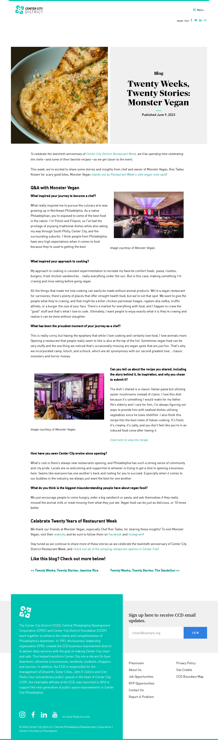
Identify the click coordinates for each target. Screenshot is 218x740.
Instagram (135, 534)
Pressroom (136, 663)
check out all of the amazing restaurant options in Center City (115, 549)
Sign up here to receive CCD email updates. (162, 618)
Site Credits (184, 670)
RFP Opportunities (141, 683)
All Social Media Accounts (76, 716)
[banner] (109, 12)
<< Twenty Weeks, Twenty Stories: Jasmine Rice (64, 570)
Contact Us (136, 690)
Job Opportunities (141, 676)
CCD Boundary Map (189, 676)
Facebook (115, 534)
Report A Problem (141, 697)
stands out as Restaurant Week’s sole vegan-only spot (128, 174)
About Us (135, 670)
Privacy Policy (186, 663)
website (59, 534)
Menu (198, 10)
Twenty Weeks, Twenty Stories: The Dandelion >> (145, 570)
